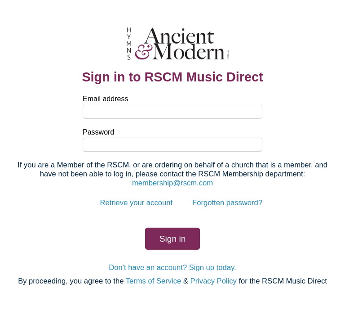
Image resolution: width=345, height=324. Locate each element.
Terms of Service (153, 281)
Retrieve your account (136, 202)
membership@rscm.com (172, 182)
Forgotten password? (227, 202)
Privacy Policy (213, 281)
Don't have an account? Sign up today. (172, 267)
